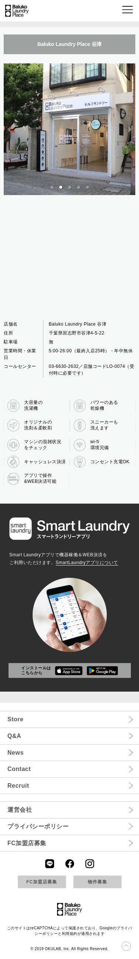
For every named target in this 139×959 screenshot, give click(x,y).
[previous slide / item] (9, 129)
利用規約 (69, 934)
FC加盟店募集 (26, 843)
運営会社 (19, 810)
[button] (128, 11)
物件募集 (97, 881)
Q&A (14, 736)
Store (15, 719)
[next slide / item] (130, 129)
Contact (19, 769)
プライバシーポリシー (38, 826)
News (15, 752)
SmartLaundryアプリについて (87, 562)
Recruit (18, 785)
